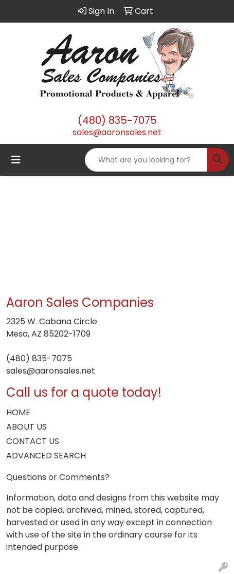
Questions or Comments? (58, 477)
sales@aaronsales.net (117, 132)
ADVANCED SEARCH (46, 455)
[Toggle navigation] (16, 160)
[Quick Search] (146, 160)
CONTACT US (32, 441)
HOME (18, 412)
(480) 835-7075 (117, 120)
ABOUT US (26, 427)
